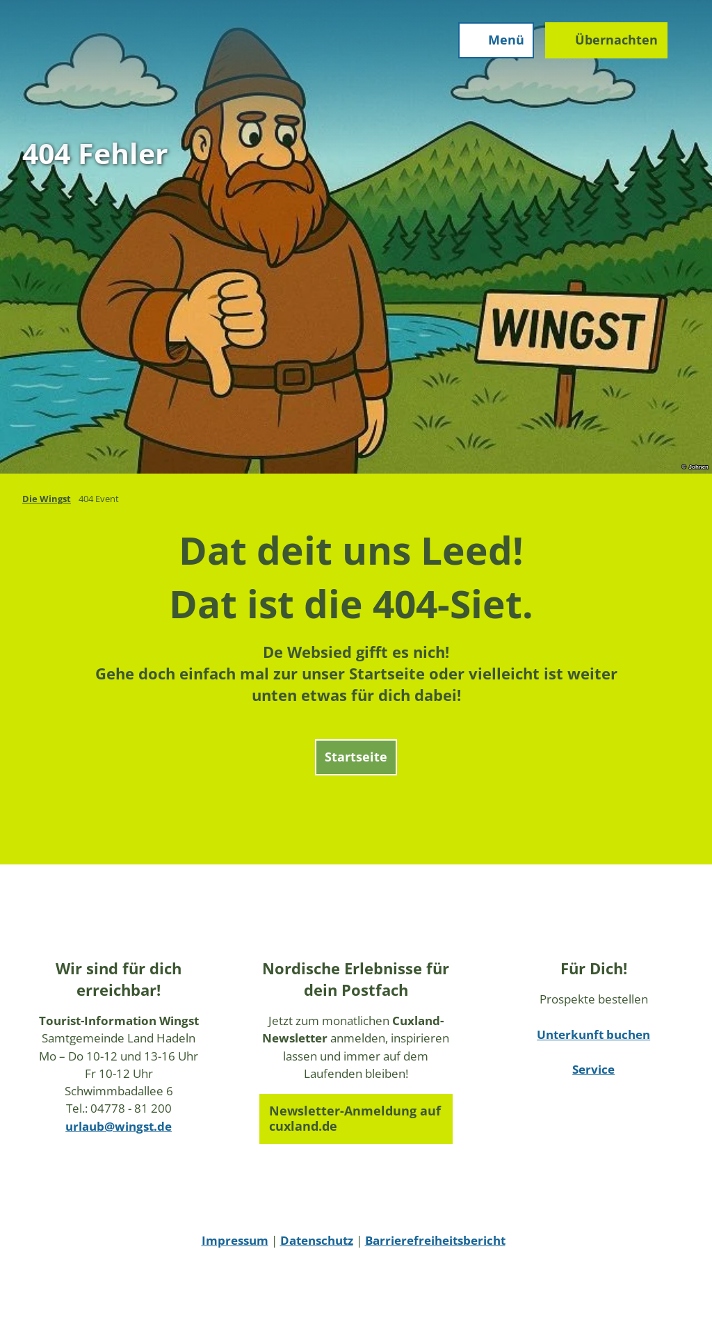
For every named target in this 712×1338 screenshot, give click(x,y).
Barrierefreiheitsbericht (435, 1240)
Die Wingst (46, 498)
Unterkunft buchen (593, 1034)
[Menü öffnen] (496, 40)
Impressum (235, 1240)
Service (593, 1069)
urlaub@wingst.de (118, 1126)
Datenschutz (316, 1240)
